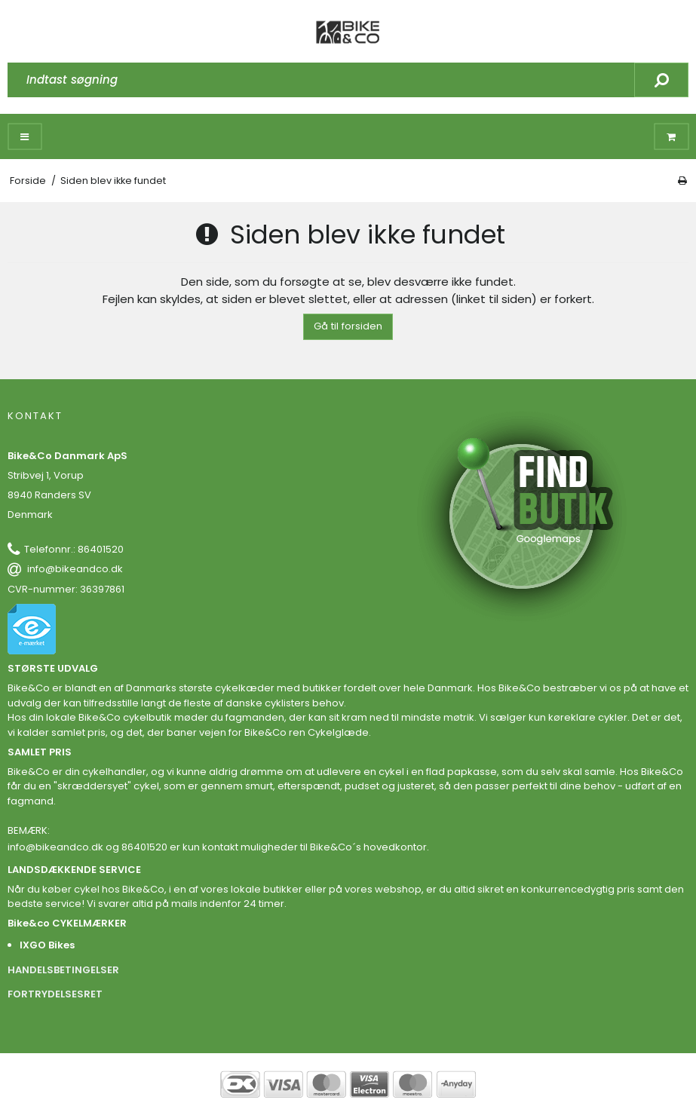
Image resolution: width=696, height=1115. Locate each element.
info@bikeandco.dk (75, 569)
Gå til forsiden (348, 326)
